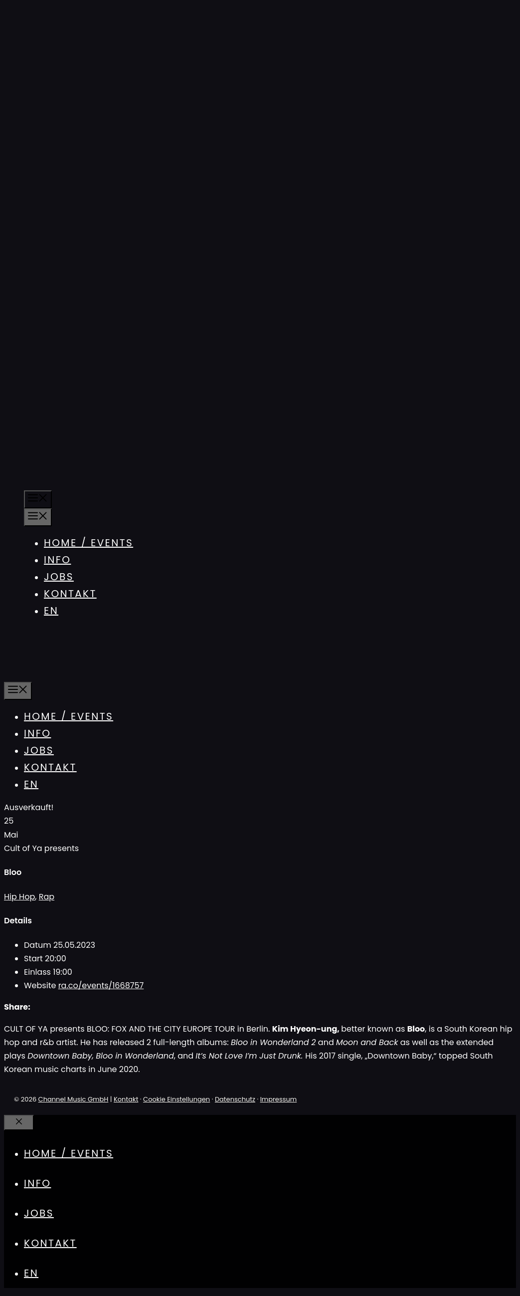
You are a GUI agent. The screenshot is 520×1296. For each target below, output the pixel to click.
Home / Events (88, 543)
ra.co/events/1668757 (101, 985)
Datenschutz (235, 1099)
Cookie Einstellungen (176, 1099)
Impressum (278, 1099)
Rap (46, 896)
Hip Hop (19, 896)
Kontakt (70, 594)
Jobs (59, 577)
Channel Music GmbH (73, 1099)
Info (57, 560)
